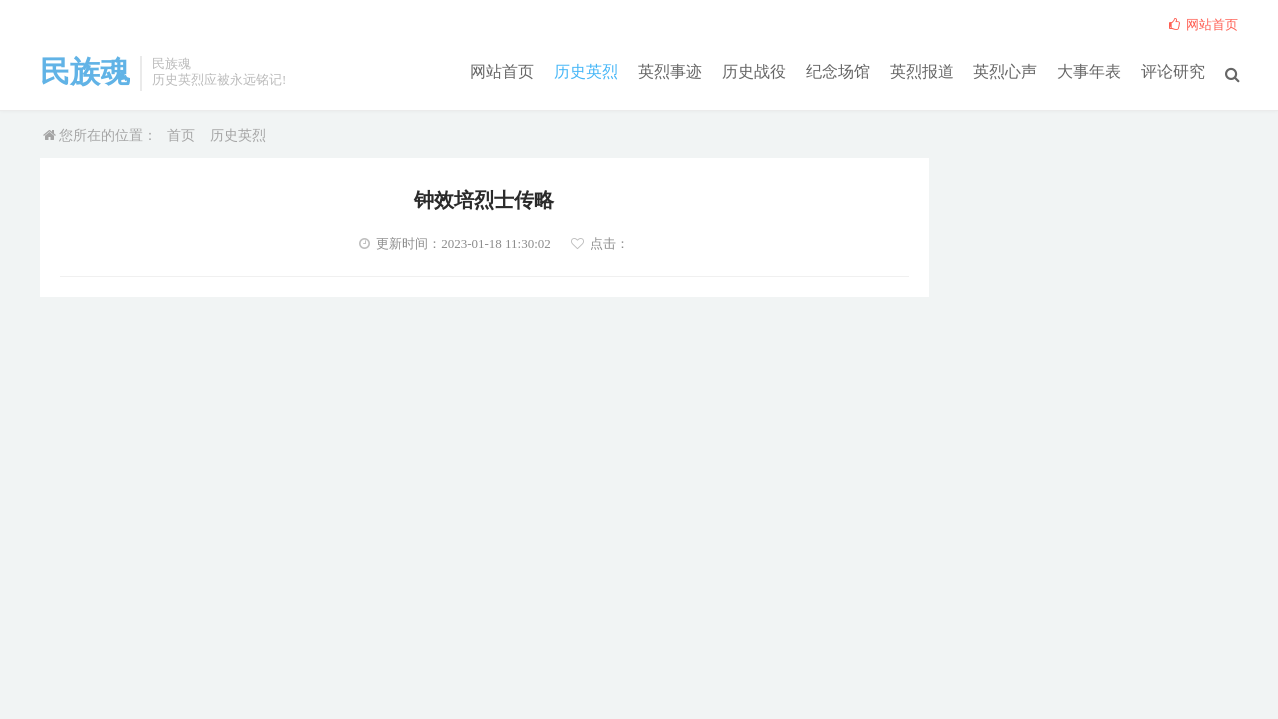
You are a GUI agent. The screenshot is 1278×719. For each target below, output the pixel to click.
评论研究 (1173, 71)
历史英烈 (586, 71)
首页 (181, 135)
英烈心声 (1005, 71)
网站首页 (502, 71)
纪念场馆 (838, 71)
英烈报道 (922, 71)
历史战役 (754, 71)
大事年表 (1089, 71)
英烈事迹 (670, 71)
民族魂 (85, 72)
